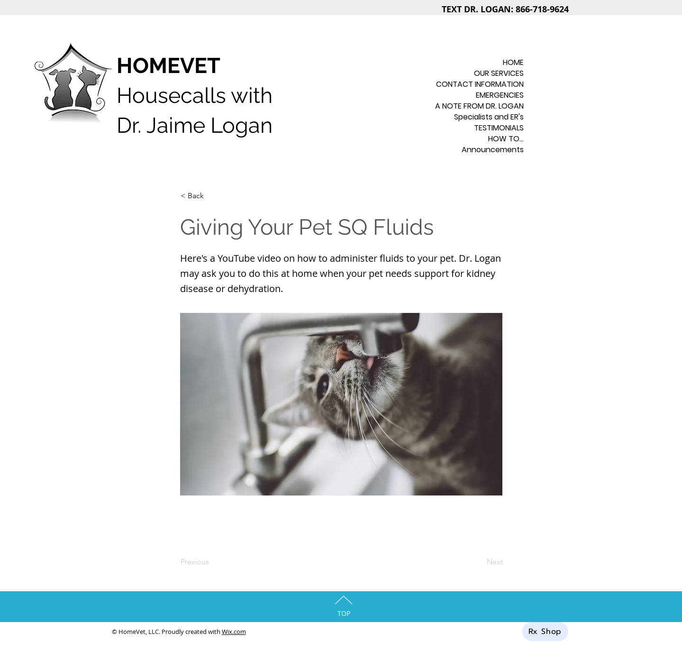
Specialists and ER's (489, 116)
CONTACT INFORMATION (487, 84)
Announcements (493, 149)
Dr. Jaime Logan (195, 125)
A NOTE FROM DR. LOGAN (487, 106)
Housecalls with (195, 95)
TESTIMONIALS (499, 127)
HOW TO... (506, 138)
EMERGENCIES (500, 95)
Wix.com (234, 631)
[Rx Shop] (545, 631)
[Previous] (212, 561)
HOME (513, 62)
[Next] (479, 561)
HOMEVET (168, 65)
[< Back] (212, 195)
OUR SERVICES (499, 73)
